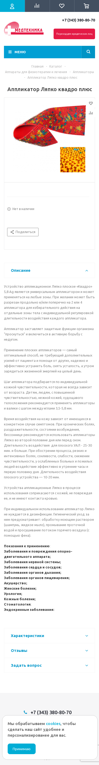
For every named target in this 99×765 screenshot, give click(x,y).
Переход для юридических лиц (74, 34)
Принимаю (22, 749)
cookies (53, 723)
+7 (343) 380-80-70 (78, 20)
